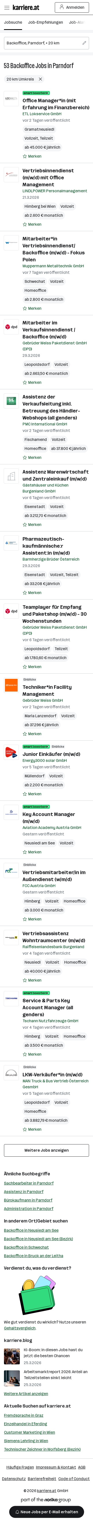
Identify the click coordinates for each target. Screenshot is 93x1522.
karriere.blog (18, 1340)
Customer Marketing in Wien (29, 1432)
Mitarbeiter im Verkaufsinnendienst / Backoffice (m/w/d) (49, 330)
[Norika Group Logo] (46, 1501)
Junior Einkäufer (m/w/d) (51, 754)
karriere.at (59, 1406)
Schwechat (35, 281)
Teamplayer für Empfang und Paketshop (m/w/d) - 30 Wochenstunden (55, 614)
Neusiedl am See (40, 843)
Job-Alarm (78, 22)
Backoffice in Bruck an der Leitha (33, 1255)
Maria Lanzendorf (40, 715)
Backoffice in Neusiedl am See (31, 1230)
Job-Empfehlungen (45, 22)
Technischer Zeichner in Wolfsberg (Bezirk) (42, 1449)
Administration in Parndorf (28, 1208)
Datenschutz (14, 1478)
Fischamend (36, 439)
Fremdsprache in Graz (23, 1415)
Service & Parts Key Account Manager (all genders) (48, 1007)
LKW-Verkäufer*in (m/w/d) (52, 1075)
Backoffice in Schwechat (26, 1247)
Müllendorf (34, 776)
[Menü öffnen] (6, 7)
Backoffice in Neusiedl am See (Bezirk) (38, 1238)
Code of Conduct (74, 1478)
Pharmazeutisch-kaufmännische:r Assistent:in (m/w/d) (46, 546)
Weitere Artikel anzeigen (26, 1393)
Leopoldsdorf (37, 364)
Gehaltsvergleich (19, 1328)
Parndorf (63, 66)
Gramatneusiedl (39, 129)
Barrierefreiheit (42, 1478)
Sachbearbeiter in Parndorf (29, 1183)
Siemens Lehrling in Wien (26, 1440)
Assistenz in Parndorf (23, 1191)
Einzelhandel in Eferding (25, 1423)
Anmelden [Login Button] (72, 7)
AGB (82, 1467)
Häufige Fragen (20, 1467)
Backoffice (22, 66)
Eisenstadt (35, 506)
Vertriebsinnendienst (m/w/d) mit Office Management (48, 178)
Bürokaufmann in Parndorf (28, 1200)
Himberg (32, 901)
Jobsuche (13, 22)
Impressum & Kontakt (56, 1467)
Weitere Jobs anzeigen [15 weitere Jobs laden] (47, 1150)
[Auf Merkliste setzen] (32, 156)
